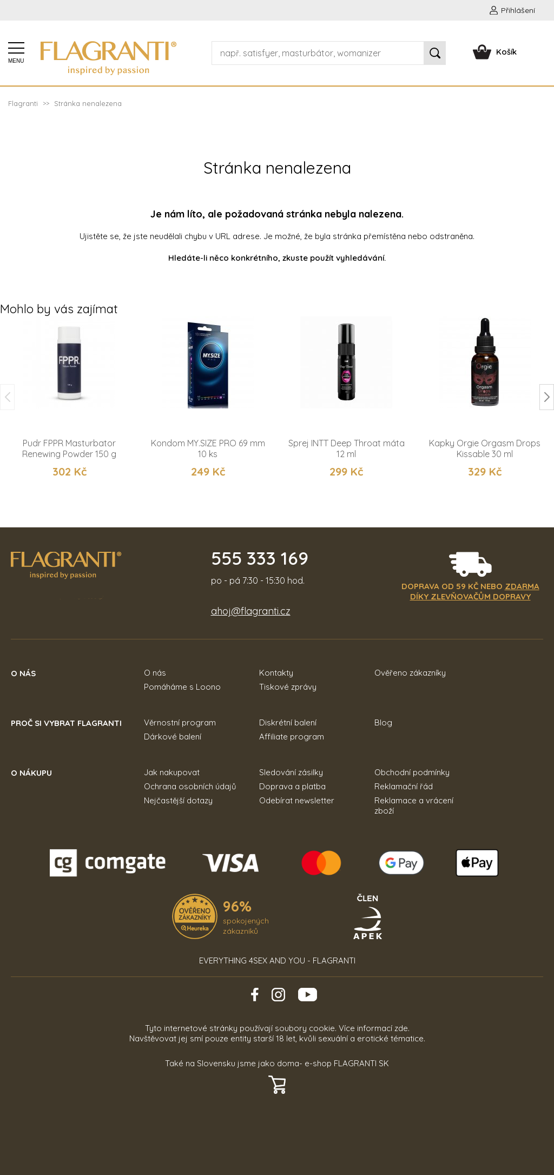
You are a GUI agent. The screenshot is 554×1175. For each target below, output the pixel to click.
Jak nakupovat (172, 772)
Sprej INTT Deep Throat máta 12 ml (346, 448)
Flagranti (23, 103)
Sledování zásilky (291, 772)
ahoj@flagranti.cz (251, 611)
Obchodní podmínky (412, 772)
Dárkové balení (172, 736)
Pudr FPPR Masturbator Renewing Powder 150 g (69, 448)
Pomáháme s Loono (182, 687)
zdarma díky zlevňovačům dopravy (474, 591)
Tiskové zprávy (287, 687)
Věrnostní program (180, 722)
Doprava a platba (292, 786)
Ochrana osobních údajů (190, 786)
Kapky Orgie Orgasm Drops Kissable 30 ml (484, 448)
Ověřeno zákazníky (410, 673)
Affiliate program (291, 736)
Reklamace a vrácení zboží (413, 805)
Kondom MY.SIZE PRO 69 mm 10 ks (208, 448)
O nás (155, 673)
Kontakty (276, 673)
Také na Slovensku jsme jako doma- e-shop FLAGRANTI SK (277, 1063)
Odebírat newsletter (296, 800)
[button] (546, 397)
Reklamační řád (403, 786)
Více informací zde (373, 1028)
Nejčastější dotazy (178, 800)
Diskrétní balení (287, 722)
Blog (383, 722)
